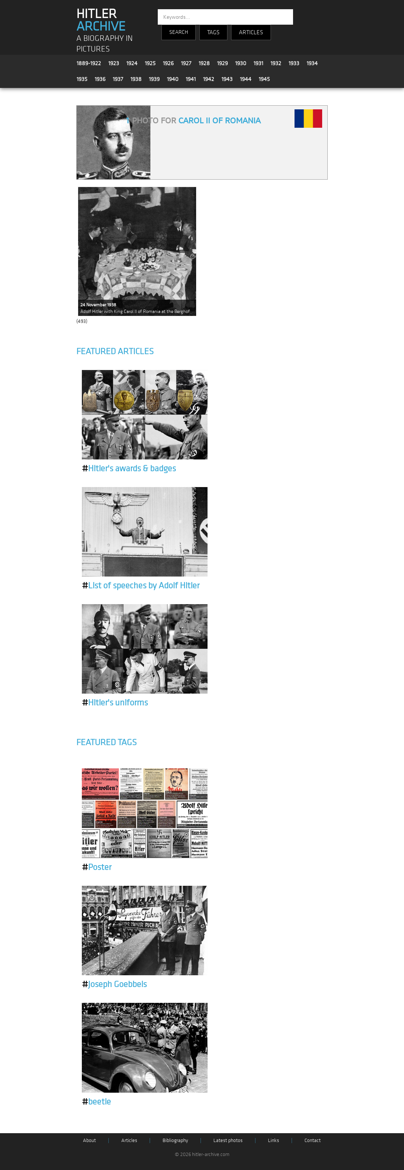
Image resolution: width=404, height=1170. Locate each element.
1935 (82, 79)
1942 (208, 79)
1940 (172, 79)
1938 (136, 79)
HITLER (100, 20)
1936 (100, 79)
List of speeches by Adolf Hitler (140, 585)
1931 (258, 63)
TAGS (213, 32)
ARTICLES (251, 32)
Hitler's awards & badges (129, 468)
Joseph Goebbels (114, 984)
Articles (129, 1140)
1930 (240, 63)
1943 (227, 79)
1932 (276, 63)
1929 (222, 63)
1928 (204, 63)
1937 (118, 79)
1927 (186, 63)
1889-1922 (89, 63)
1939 (154, 79)
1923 (113, 63)
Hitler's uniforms (115, 702)
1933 (294, 63)
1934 (312, 63)
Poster (96, 867)
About (89, 1140)
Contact (312, 1140)
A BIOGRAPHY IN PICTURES (104, 44)
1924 (131, 63)
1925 (150, 63)
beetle (96, 1101)
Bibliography (175, 1140)
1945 (264, 79)
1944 (245, 79)
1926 (168, 63)
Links (273, 1140)
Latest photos (228, 1140)
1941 (191, 79)
